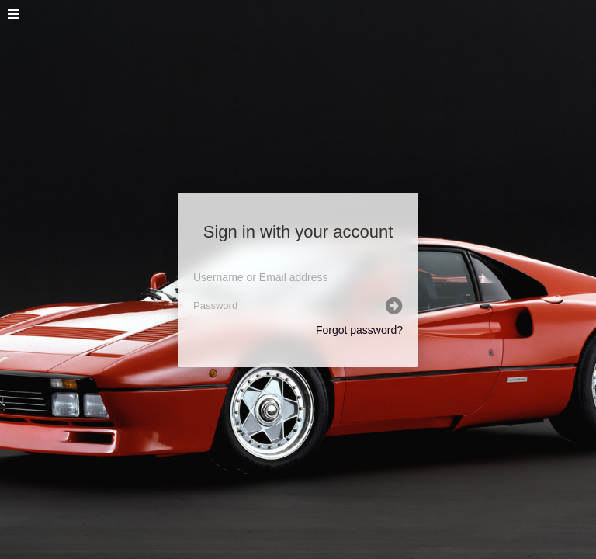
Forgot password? (359, 330)
